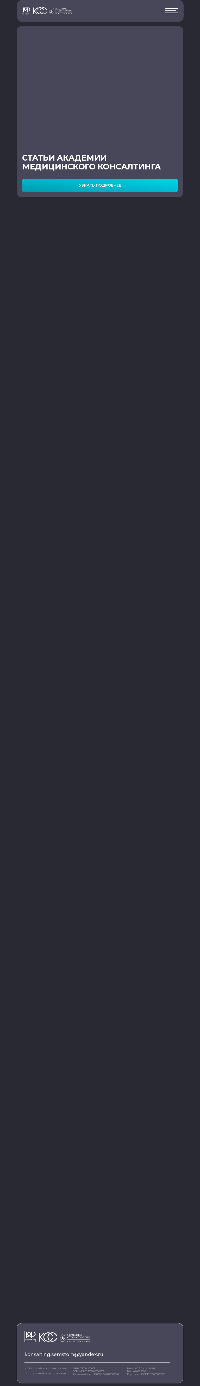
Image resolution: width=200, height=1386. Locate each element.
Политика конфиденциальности (45, 1373)
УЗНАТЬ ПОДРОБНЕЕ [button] (100, 185)
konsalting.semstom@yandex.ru (63, 1354)
